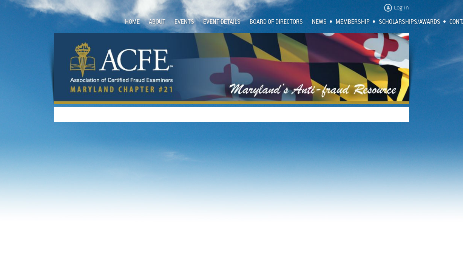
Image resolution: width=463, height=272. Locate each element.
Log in (401, 7)
